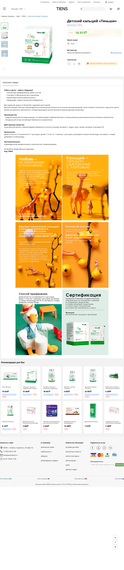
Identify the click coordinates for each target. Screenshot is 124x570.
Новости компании (59, 2)
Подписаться (119, 464)
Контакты (96, 2)
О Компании (44, 2)
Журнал (71, 2)
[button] (79, 53)
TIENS (24, 16)
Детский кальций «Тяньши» (38, 16)
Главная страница (8, 16)
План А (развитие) (83, 2)
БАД (18, 16)
